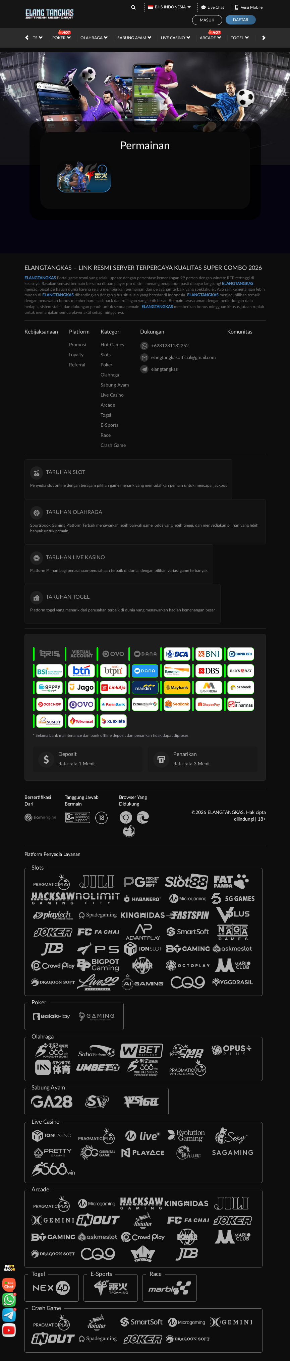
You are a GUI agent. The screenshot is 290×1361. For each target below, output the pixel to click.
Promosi (77, 345)
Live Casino (175, 37)
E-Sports (109, 425)
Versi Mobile (248, 6)
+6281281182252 (164, 346)
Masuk (207, 20)
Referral (77, 365)
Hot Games (112, 345)
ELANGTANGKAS (40, 278)
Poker (61, 37)
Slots (34, 37)
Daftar (240, 20)
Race (106, 435)
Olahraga (94, 37)
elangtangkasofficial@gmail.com (178, 357)
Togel (240, 37)
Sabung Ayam (134, 37)
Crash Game (113, 445)
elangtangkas (159, 369)
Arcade (210, 37)
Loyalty (76, 355)
